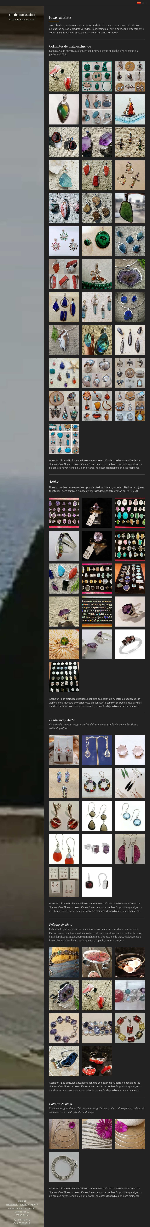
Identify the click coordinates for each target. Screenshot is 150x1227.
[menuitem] (22, 562)
